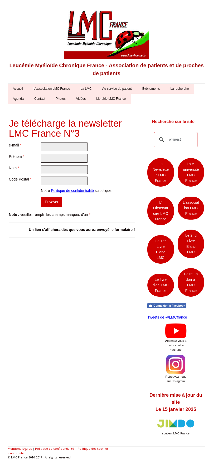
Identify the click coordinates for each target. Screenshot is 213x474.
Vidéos (81, 99)
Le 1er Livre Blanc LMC (161, 249)
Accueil (18, 89)
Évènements (151, 89)
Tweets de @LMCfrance (167, 317)
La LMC (86, 89)
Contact (39, 99)
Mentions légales (20, 449)
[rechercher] (175, 139)
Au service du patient (117, 89)
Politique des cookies (93, 449)
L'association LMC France (51, 89)
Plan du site (16, 453)
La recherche (179, 89)
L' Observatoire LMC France (160, 210)
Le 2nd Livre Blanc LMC (191, 243)
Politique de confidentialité (72, 190)
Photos (60, 99)
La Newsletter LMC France (161, 172)
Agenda (18, 99)
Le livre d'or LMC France (160, 285)
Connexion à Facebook (166, 306)
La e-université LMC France (191, 172)
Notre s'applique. (76, 190)
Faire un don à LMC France (191, 282)
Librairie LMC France (111, 99)
